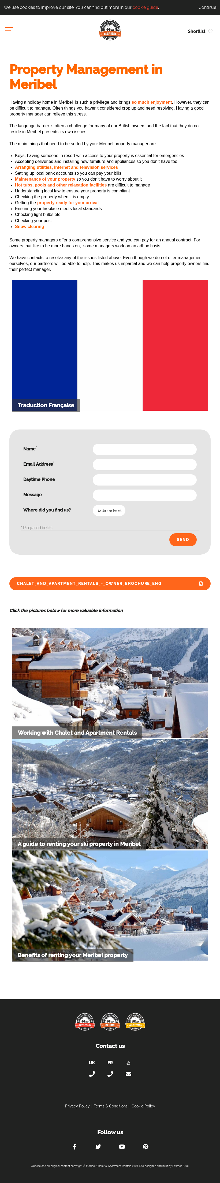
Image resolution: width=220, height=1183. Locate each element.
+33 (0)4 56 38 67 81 (110, 1074)
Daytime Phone (39, 479)
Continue (207, 7)
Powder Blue (180, 1166)
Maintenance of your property (45, 179)
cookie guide (145, 7)
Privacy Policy (77, 1106)
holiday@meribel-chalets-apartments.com (128, 1074)
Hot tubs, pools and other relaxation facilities (61, 185)
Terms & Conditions (111, 1106)
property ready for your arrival (68, 202)
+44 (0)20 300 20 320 (92, 1074)
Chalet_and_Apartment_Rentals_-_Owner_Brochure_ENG (89, 583)
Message (32, 494)
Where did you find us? (47, 510)
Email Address (38, 464)
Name (30, 448)
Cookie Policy (143, 1106)
